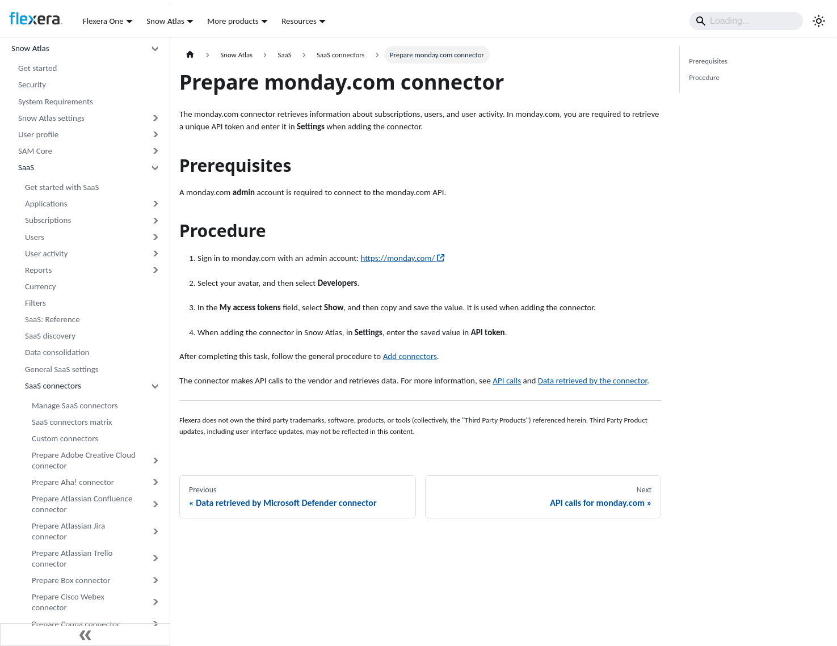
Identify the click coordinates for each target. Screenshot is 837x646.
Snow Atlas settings (51, 118)
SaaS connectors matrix (72, 422)
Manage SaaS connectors (75, 405)
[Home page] (190, 55)
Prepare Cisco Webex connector (68, 602)
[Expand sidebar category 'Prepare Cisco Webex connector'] (155, 602)
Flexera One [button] (103, 21)
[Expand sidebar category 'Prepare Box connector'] (155, 580)
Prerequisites (708, 61)
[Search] (746, 21)
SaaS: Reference (52, 319)
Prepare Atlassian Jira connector (68, 531)
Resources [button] (299, 21)
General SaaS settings (62, 369)
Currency (40, 286)
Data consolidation (57, 352)
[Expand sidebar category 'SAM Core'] (155, 151)
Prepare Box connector (71, 580)
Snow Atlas (30, 48)
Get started (37, 68)
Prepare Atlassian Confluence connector (82, 503)
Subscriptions (48, 220)
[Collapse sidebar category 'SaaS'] (155, 168)
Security (32, 84)
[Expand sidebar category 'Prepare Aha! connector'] (155, 482)
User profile (38, 134)
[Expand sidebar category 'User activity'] (155, 254)
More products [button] (232, 21)
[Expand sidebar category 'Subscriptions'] (155, 220)
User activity (46, 253)
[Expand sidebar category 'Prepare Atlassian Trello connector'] (155, 558)
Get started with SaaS (62, 187)
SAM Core (35, 151)
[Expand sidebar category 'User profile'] (155, 135)
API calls (507, 380)
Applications (46, 204)
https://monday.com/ (402, 258)
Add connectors (410, 356)
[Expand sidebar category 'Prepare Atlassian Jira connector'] (155, 531)
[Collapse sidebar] (85, 634)
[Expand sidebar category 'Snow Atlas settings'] (155, 118)
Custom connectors (65, 438)
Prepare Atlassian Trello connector (72, 558)
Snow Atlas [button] (165, 21)
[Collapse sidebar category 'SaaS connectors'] (155, 386)
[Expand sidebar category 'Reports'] (155, 270)
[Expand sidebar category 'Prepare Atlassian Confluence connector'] (155, 504)
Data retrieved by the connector (592, 380)
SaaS (26, 167)
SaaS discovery (50, 336)
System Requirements (55, 101)
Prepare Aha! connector (73, 482)
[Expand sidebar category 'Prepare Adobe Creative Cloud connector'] (155, 460)
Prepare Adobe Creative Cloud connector (84, 460)
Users (34, 237)
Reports (38, 270)
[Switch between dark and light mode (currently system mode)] (819, 21)
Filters (35, 303)
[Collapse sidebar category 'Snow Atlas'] (155, 48)
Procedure (704, 77)
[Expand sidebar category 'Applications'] (155, 204)
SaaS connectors (53, 386)
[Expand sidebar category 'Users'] (155, 237)
